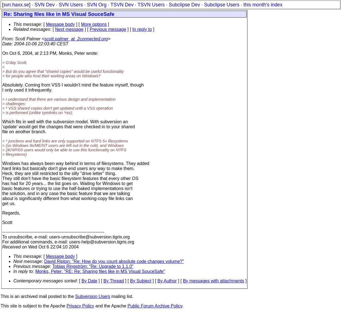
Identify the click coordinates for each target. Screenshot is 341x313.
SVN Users (71, 5)
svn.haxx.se (16, 5)
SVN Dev (44, 5)
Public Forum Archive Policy (154, 306)
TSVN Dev (122, 5)
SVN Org (96, 5)
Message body (60, 24)
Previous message (108, 29)
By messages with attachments (213, 281)
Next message (69, 29)
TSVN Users (151, 5)
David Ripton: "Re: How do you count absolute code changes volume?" (114, 261)
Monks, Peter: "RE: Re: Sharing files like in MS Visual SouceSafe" (100, 271)
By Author (167, 281)
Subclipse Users (221, 5)
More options (94, 24)
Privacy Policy (80, 306)
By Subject (140, 281)
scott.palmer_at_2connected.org (76, 38)
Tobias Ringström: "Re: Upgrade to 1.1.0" (92, 266)
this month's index (263, 5)
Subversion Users (92, 296)
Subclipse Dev (184, 5)
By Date (89, 281)
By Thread (114, 281)
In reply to (142, 29)
